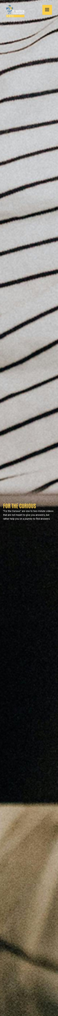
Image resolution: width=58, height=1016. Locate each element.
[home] (14, 11)
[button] (47, 10)
